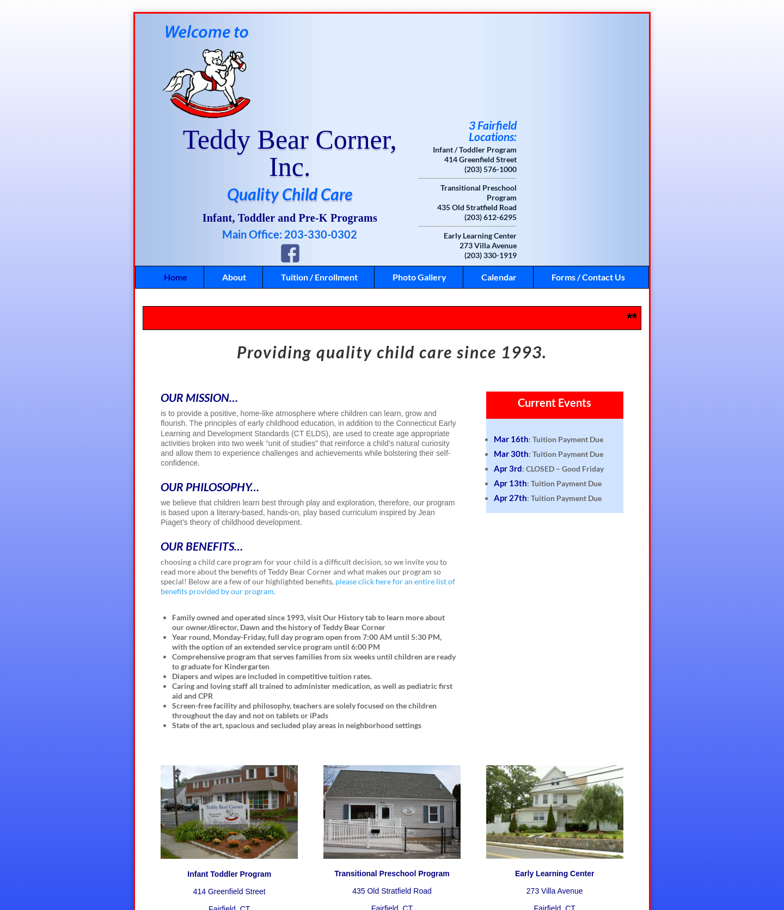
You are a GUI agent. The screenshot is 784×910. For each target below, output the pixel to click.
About (234, 180)
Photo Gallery (419, 180)
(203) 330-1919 (580, 158)
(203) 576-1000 (580, 72)
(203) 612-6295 (580, 120)
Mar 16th (511, 342)
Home (175, 180)
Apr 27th (510, 401)
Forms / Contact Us (588, 180)
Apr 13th (510, 387)
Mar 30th (511, 357)
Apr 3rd (508, 372)
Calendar (499, 180)
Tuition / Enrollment (319, 180)
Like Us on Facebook (376, 880)
